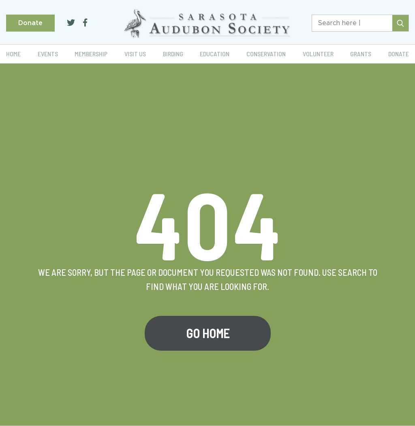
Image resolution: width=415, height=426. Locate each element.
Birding (173, 54)
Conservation (266, 54)
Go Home (207, 333)
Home (13, 54)
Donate (30, 23)
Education (214, 54)
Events (48, 54)
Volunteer (318, 54)
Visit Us (135, 54)
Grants (360, 54)
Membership (91, 54)
